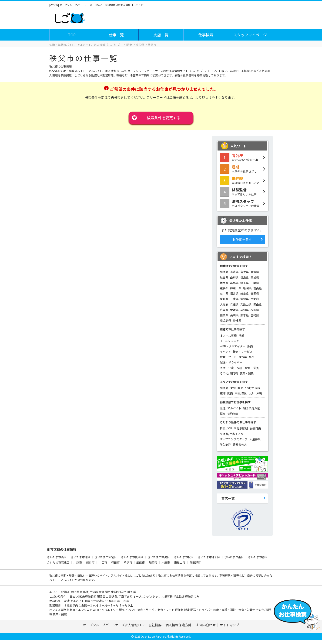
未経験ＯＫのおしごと (242, 180)
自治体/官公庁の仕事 (242, 157)
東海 (222, 393)
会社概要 (154, 625)
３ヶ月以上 (126, 605)
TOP (72, 35)
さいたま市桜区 (184, 557)
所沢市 (128, 562)
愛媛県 (234, 310)
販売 (250, 346)
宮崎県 (255, 315)
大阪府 (224, 304)
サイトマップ (229, 625)
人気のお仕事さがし (242, 168)
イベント (225, 351)
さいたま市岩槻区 (58, 562)
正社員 (125, 601)
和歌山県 (246, 304)
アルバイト (234, 408)
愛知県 (224, 299)
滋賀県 (244, 299)
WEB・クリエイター (232, 346)
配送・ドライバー (231, 362)
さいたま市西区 (57, 557)
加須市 (153, 562)
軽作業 (242, 357)
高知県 (244, 310)
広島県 (224, 310)
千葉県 (255, 283)
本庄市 (165, 562)
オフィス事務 (228, 335)
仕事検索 (205, 35)
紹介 (222, 413)
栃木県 (224, 283)
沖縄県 (237, 320)
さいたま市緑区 (258, 557)
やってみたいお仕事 (242, 191)
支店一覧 (161, 35)
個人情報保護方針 (178, 625)
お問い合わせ (206, 625)
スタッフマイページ (250, 35)
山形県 (234, 277)
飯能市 (140, 562)
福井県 (234, 293)
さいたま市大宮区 (105, 557)
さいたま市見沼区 (132, 557)
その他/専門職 (229, 373)
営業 (241, 335)
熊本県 (244, 315)
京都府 (255, 299)
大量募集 (255, 439)
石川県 (224, 293)
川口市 (103, 562)
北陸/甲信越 (252, 388)
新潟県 (247, 288)
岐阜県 (244, 293)
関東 (240, 388)
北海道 (224, 272)
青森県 (234, 272)
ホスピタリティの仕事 (242, 203)
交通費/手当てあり (231, 434)
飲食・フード (228, 357)
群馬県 (234, 283)
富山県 (257, 288)
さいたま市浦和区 (209, 557)
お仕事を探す (242, 239)
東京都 (224, 288)
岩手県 (244, 272)
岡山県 (257, 304)
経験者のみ (240, 444)
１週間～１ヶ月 (89, 605)
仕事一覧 (116, 35)
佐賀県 (224, 315)
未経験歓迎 (241, 428)
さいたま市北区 (80, 557)
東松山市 (179, 562)
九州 (252, 393)
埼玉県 (244, 283)
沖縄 (259, 393)
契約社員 (232, 413)
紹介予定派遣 (251, 408)
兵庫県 (234, 304)
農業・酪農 (247, 373)
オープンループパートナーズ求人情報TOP (113, 625)
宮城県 (255, 272)
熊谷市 (90, 562)
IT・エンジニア (229, 341)
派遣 (222, 408)
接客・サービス (242, 351)
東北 (233, 388)
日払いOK (226, 428)
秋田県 (224, 277)
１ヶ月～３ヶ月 (109, 605)
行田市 (115, 562)
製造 (251, 357)
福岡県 (255, 310)
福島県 (244, 277)
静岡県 (255, 293)
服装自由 (255, 428)
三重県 (234, 299)
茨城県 (255, 277)
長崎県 (234, 315)
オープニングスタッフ (234, 439)
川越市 (78, 562)
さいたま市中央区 (159, 557)
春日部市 (195, 562)
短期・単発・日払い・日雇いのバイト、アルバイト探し (95, 575)
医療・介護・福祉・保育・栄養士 (241, 368)
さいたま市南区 (234, 557)
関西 (230, 393)
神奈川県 (235, 288)
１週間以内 (71, 605)
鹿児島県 (225, 320)
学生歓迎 (225, 444)
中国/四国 (241, 393)
